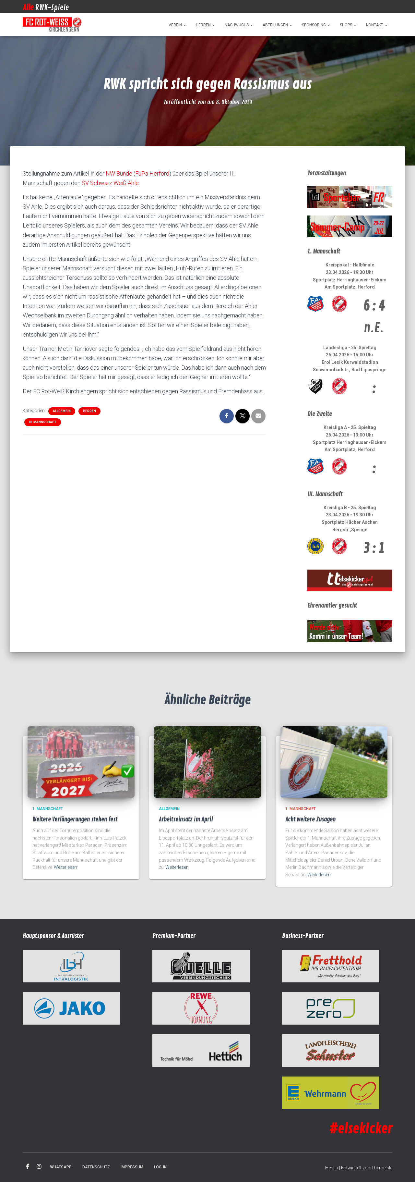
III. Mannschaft (42, 422)
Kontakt (376, 25)
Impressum (132, 1167)
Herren (205, 25)
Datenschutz (96, 1167)
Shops (348, 25)
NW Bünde (119, 173)
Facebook (27, 1166)
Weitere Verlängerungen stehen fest (74, 819)
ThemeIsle (381, 1167)
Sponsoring (316, 25)
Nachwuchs (239, 25)
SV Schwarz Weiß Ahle (110, 182)
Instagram (38, 1166)
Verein (177, 25)
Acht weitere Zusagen (310, 819)
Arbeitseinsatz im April (186, 819)
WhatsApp (61, 1167)
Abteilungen (277, 25)
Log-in (160, 1167)
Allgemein (62, 411)
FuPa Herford (152, 173)
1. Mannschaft (47, 808)
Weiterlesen (65, 867)
